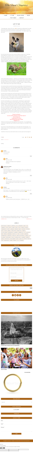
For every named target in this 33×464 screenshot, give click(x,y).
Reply (31, 175)
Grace (25, 225)
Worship (14, 240)
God (30, 235)
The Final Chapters (16, 5)
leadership (21, 240)
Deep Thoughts (3, 225)
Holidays (26, 227)
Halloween (3, 237)
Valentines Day (10, 232)
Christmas (13, 225)
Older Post (28, 218)
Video (2, 240)
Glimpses (26, 235)
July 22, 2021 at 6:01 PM (9, 179)
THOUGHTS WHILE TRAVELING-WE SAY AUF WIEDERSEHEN (10, 345)
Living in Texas (13, 230)
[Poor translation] (3, 448)
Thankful (23, 230)
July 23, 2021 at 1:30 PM (6, 188)
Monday (2, 238)
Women (11, 240)
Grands (9, 230)
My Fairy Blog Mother (26, 440)
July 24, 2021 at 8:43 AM (9, 197)
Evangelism (9, 235)
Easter (5, 230)
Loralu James (9, 440)
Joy (24, 232)
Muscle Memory (12, 238)
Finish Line (14, 235)
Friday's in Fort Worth (20, 235)
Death (2, 230)
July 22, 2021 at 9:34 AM (6, 167)
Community (3, 227)
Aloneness (16, 232)
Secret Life (21, 238)
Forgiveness (6, 139)
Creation (8, 225)
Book (10, 227)
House (13, 237)
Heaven (22, 227)
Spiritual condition (27, 238)
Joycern (5, 150)
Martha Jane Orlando (7, 166)
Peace (16, 227)
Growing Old (21, 232)
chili (18, 240)
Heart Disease (8, 237)
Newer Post (4, 218)
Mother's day (7, 238)
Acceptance (28, 232)
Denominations (3, 235)
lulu (6, 158)
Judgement (23, 237)
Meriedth (27, 237)
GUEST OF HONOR (4, 369)
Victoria (5, 187)
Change (13, 227)
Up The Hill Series (4, 232)
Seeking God (19, 230)
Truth (7, 227)
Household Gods (17, 237)
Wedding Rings (6, 240)
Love (16, 225)
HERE (16, 28)
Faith (19, 227)
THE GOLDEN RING (27, 372)
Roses (17, 238)
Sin (27, 225)
